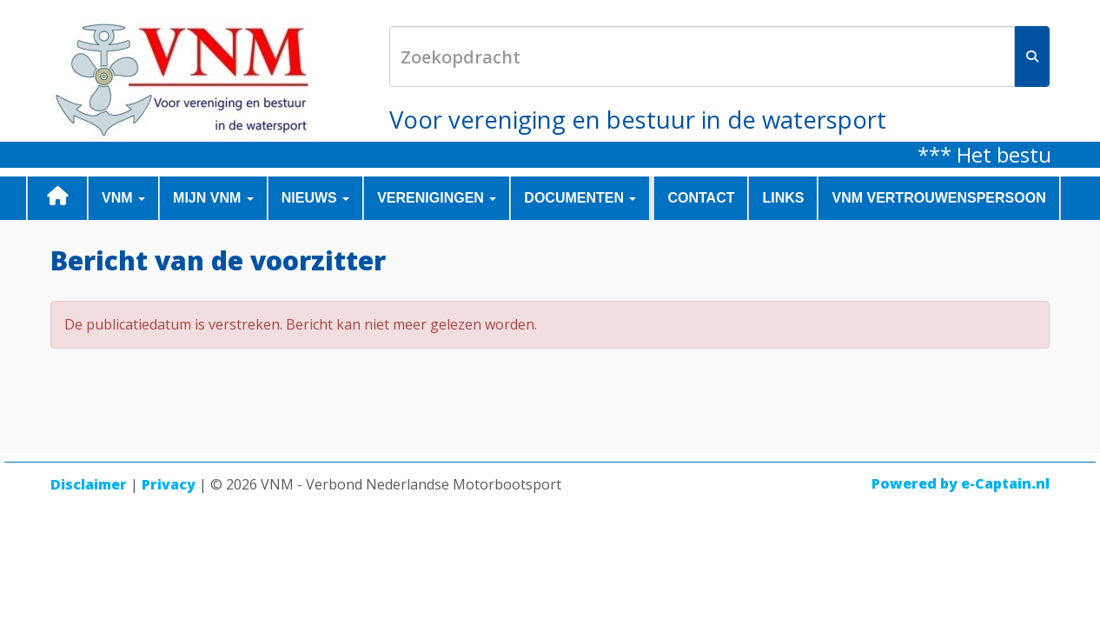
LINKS (783, 197)
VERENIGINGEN (436, 197)
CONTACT (700, 197)
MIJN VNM (213, 197)
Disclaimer (88, 484)
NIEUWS (315, 197)
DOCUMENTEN (580, 197)
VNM (123, 197)
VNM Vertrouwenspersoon (938, 197)
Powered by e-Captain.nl (960, 483)
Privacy (168, 484)
